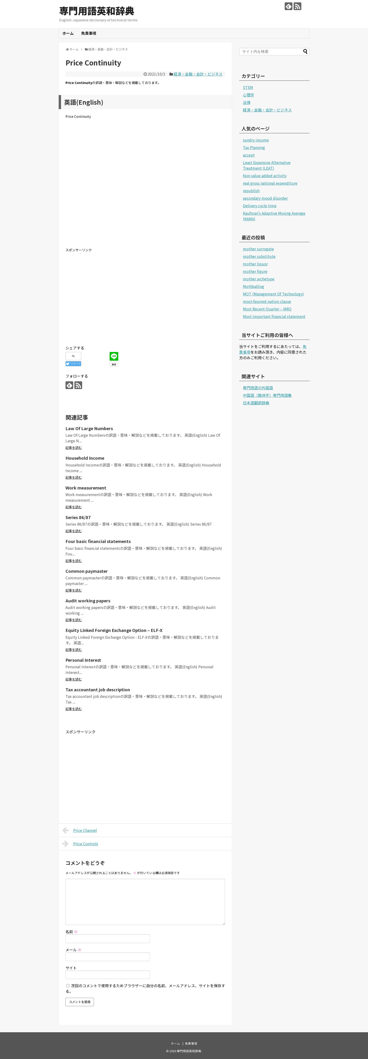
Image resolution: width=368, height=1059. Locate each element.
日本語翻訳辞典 (256, 402)
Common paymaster (86, 571)
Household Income (84, 458)
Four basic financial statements (98, 541)
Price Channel (79, 830)
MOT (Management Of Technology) (273, 294)
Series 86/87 (78, 517)
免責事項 (88, 33)
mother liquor (255, 264)
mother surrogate (258, 249)
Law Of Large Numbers (89, 428)
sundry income (256, 140)
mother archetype (258, 279)
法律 (246, 102)
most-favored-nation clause (267, 301)
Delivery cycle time (259, 205)
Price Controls (80, 843)
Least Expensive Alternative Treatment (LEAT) (267, 165)
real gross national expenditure (270, 183)
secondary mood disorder (265, 198)
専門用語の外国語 (258, 387)
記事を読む (73, 447)
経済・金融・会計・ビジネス (198, 74)
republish (251, 190)
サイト (71, 968)
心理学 (248, 95)
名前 (71, 931)
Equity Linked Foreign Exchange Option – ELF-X (113, 630)
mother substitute (259, 256)
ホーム (68, 33)
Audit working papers (87, 600)
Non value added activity (265, 175)
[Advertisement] (145, 187)
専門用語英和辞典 (96, 10)
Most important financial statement (274, 316)
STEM (248, 87)
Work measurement (85, 488)
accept (249, 155)
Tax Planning (254, 147)
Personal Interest (83, 660)
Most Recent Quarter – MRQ (267, 309)
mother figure (255, 271)
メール (73, 949)
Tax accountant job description (97, 689)
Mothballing (253, 286)
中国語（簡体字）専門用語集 (267, 395)
